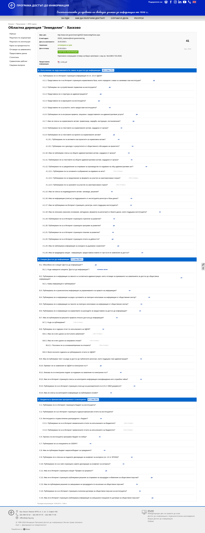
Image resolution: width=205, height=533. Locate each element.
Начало (11, 24)
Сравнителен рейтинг (18, 61)
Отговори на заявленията (20, 49)
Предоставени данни (18, 53)
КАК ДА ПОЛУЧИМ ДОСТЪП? (90, 18)
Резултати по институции (20, 41)
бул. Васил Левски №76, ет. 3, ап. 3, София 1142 (39, 511)
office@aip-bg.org (27, 518)
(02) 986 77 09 (50, 515)
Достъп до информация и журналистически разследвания (171, 516)
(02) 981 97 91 (38, 515)
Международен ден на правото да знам (164, 513)
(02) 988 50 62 (25, 515)
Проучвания (20, 24)
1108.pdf (63, 62)
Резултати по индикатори (20, 37)
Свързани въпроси (17, 65)
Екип (17, 525)
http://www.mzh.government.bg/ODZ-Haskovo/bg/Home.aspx (79, 35)
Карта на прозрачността (20, 45)
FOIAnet (151, 521)
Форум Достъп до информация (160, 518)
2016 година (32, 24)
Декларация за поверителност (34, 525)
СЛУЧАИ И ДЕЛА (119, 18)
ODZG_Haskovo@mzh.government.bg (71, 38)
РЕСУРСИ (139, 18)
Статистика (14, 57)
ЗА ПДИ (65, 18)
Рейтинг (13, 33)
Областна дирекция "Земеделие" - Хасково (44, 27)
